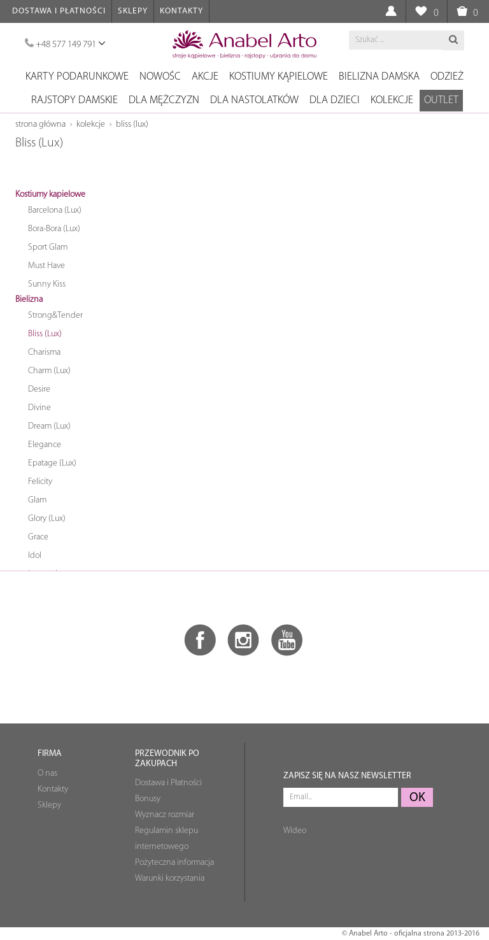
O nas (47, 773)
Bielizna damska (379, 76)
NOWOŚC (160, 76)
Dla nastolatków (254, 100)
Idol (34, 555)
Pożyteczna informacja (174, 862)
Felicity (40, 482)
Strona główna (40, 124)
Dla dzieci (334, 100)
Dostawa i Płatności (59, 11)
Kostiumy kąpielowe (278, 76)
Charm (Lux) (49, 371)
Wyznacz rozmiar (164, 815)
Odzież (447, 76)
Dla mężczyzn (164, 100)
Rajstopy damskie (74, 100)
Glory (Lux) (47, 518)
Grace (38, 537)
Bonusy (147, 799)
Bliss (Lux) (132, 124)
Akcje (205, 76)
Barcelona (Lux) (55, 210)
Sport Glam (47, 247)
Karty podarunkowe (77, 76)
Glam (37, 500)
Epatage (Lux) (52, 463)
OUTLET (441, 100)
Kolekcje (392, 100)
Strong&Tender (55, 315)
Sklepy (133, 11)
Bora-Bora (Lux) (54, 229)
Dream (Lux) (49, 426)
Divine (39, 408)
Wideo (294, 831)
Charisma (44, 352)
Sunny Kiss (47, 284)
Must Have (46, 266)
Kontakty (181, 11)
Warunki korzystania (169, 878)
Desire (39, 389)
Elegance (44, 445)
